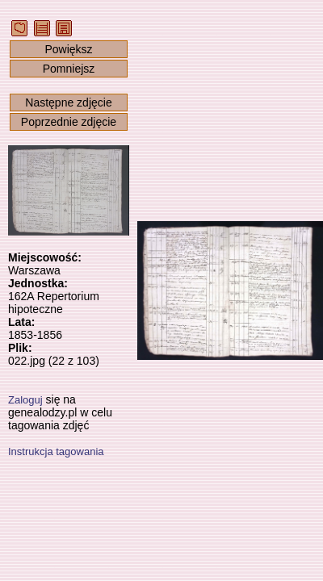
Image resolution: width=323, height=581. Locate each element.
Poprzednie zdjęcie (68, 121)
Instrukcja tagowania (56, 451)
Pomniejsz (69, 68)
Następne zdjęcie (68, 102)
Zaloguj (25, 400)
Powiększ (68, 49)
